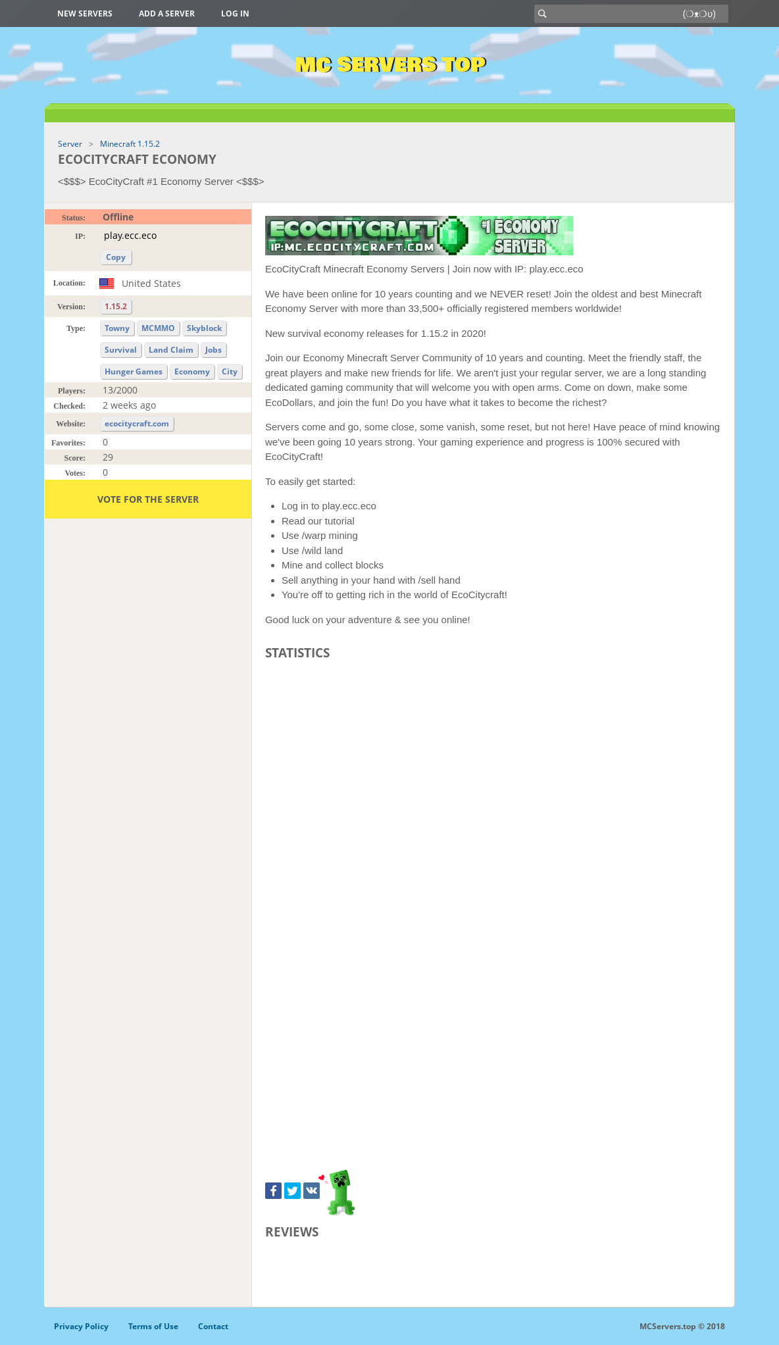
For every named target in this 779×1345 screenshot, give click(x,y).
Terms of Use (153, 1326)
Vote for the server (148, 499)
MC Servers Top (390, 65)
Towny (117, 328)
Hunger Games (134, 371)
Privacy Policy (81, 1326)
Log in (235, 13)
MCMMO (158, 328)
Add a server (167, 13)
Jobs (213, 349)
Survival (121, 349)
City (230, 371)
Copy (116, 257)
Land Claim (171, 349)
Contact (213, 1326)
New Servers (85, 13)
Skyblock (204, 328)
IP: (80, 236)
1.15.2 (116, 306)
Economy (192, 371)
